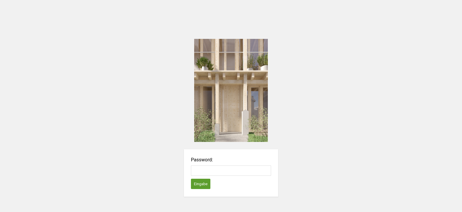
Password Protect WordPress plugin (231, 90)
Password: (202, 160)
